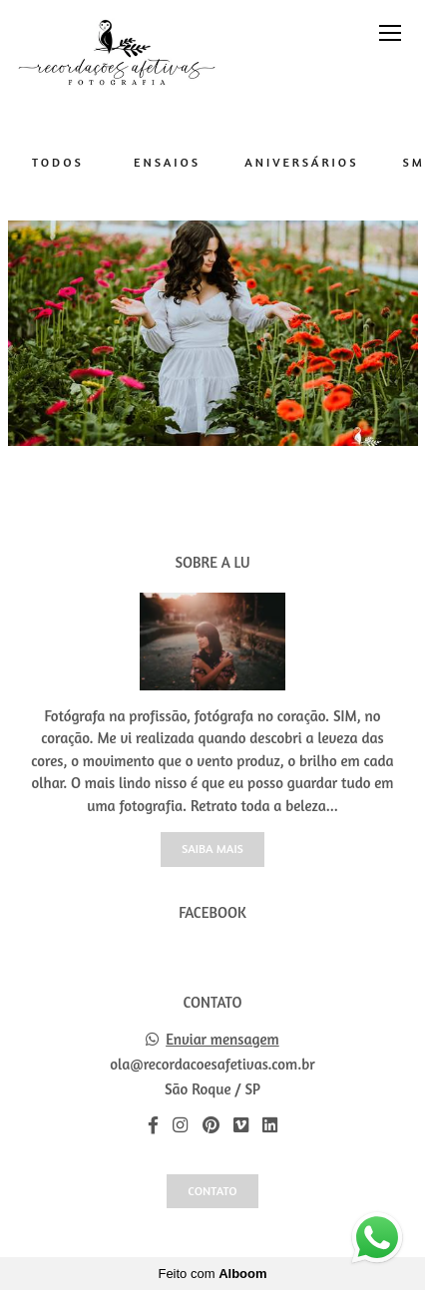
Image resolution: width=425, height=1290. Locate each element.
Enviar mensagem (222, 1039)
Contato (212, 1190)
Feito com (212, 1273)
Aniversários (301, 162)
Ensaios (167, 162)
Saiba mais (212, 848)
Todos (58, 162)
